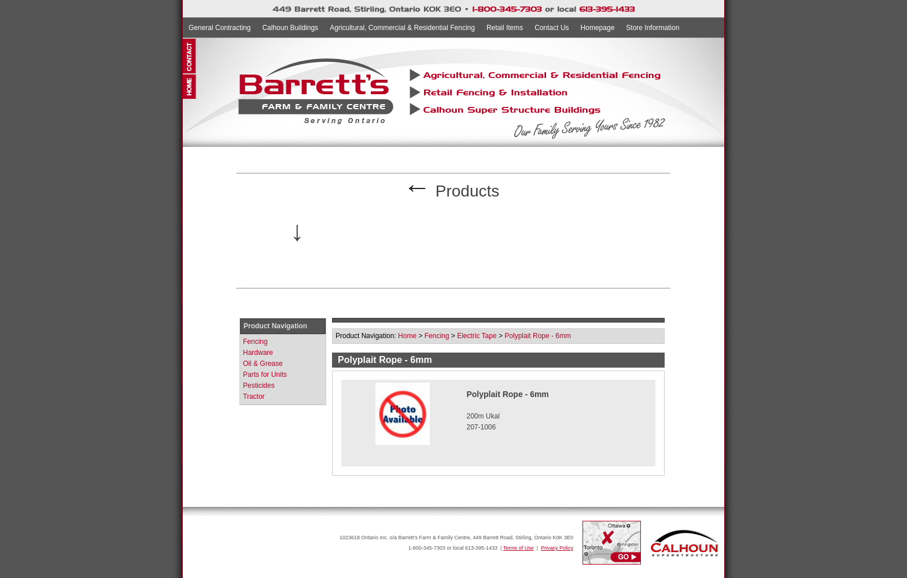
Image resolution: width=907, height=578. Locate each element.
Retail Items (504, 28)
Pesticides (259, 385)
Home (407, 336)
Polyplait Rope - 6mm (537, 336)
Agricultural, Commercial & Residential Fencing (402, 28)
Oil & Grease (263, 364)
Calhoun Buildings (290, 28)
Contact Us (551, 28)
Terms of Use (518, 548)
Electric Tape (476, 336)
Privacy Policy (557, 548)
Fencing (255, 342)
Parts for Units (265, 374)
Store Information (652, 28)
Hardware (258, 353)
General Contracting (219, 28)
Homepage (598, 28)
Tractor (254, 396)
